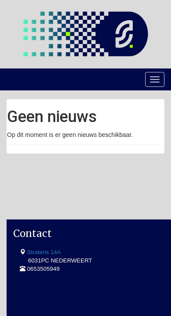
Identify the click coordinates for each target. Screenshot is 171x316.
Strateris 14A (44, 203)
